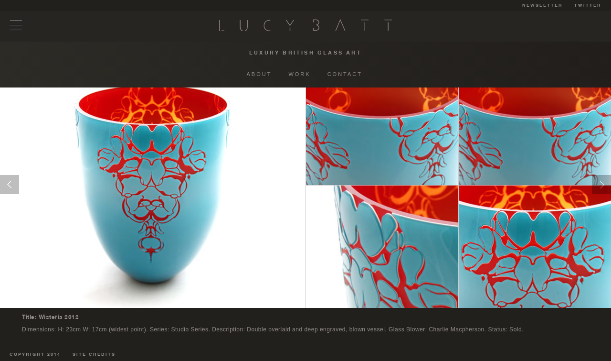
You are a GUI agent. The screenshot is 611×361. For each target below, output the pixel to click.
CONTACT (344, 74)
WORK (299, 74)
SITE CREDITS (94, 354)
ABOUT (259, 74)
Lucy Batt (305, 25)
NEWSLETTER (542, 5)
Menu (16, 25)
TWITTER (587, 5)
